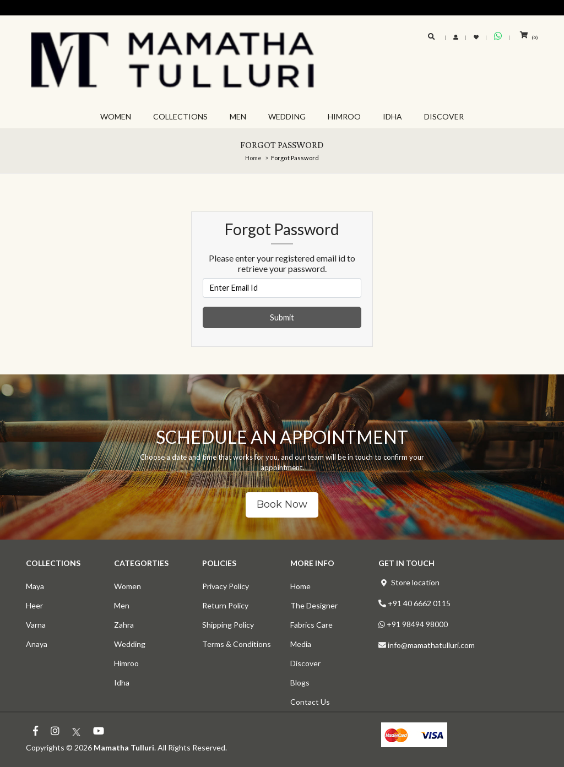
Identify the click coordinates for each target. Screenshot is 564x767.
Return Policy (225, 605)
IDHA (392, 116)
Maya (35, 586)
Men (121, 605)
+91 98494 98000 (417, 624)
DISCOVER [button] (444, 116)
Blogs (300, 682)
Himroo (126, 663)
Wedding (129, 644)
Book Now (282, 504)
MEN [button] (238, 116)
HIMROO (344, 116)
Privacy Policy (225, 586)
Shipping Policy (228, 624)
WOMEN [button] (115, 116)
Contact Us (310, 701)
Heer (34, 605)
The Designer (314, 605)
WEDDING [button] (287, 116)
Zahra (124, 624)
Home (253, 157)
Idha (121, 682)
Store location (415, 582)
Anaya (36, 644)
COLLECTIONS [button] (180, 116)
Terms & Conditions (236, 644)
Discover (305, 663)
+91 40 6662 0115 (419, 603)
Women (127, 586)
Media (300, 644)
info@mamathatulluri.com (431, 645)
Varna (36, 624)
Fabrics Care (311, 624)
